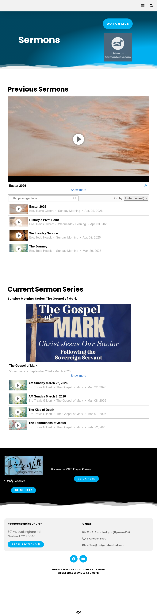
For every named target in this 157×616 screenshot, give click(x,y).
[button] (142, 5)
